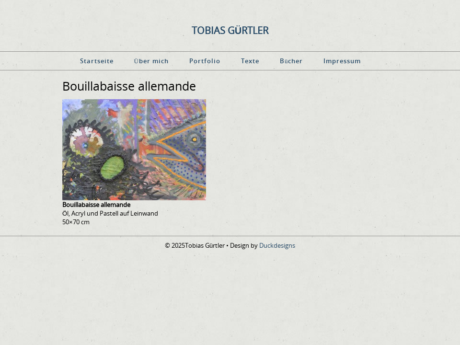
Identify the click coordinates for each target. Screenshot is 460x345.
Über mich (151, 61)
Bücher (291, 61)
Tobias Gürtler (230, 30)
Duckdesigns (277, 245)
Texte (250, 61)
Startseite (97, 61)
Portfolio (204, 61)
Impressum (342, 61)
